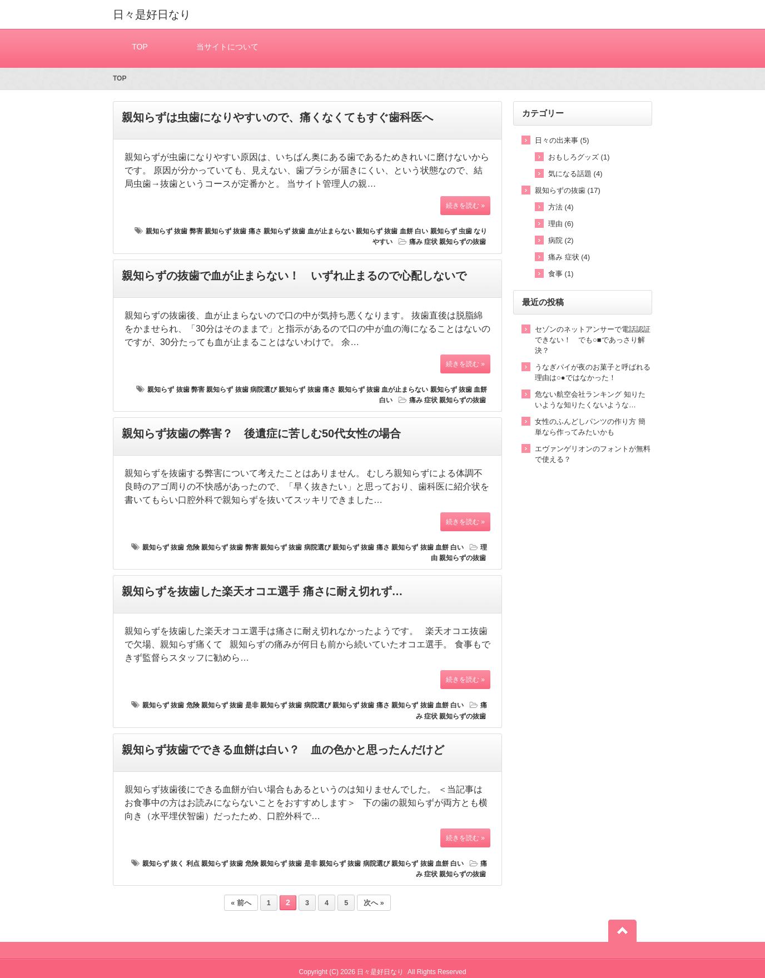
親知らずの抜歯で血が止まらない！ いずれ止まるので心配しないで (294, 276)
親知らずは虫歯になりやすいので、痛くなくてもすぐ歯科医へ (277, 117)
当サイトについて (227, 46)
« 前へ (241, 903)
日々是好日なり (152, 14)
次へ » (374, 903)
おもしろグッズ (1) (579, 157)
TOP (140, 46)
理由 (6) (561, 223)
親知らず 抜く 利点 (171, 863)
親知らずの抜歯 (462, 242)
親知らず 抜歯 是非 (230, 705)
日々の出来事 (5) (562, 140)
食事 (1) (561, 274)
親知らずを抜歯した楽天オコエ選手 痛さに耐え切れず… (262, 591)
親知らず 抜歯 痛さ (233, 231)
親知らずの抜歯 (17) (567, 190)
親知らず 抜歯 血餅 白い (392, 231)
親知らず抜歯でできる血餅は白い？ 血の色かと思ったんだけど (283, 750)
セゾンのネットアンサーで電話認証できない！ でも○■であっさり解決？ (592, 340)
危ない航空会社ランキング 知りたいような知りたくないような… (590, 399)
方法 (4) (561, 207)
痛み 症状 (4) (569, 257)
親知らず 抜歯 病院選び (241, 389)
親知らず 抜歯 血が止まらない (309, 231)
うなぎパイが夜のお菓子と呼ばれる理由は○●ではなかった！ (592, 372)
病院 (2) (561, 240)
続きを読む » (465, 205)
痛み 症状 (423, 242)
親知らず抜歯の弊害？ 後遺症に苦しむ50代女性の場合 (261, 433)
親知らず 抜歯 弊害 (174, 231)
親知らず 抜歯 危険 (171, 547)
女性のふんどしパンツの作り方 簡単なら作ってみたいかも (590, 426)
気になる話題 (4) (575, 173)
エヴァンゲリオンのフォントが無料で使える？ (592, 454)
